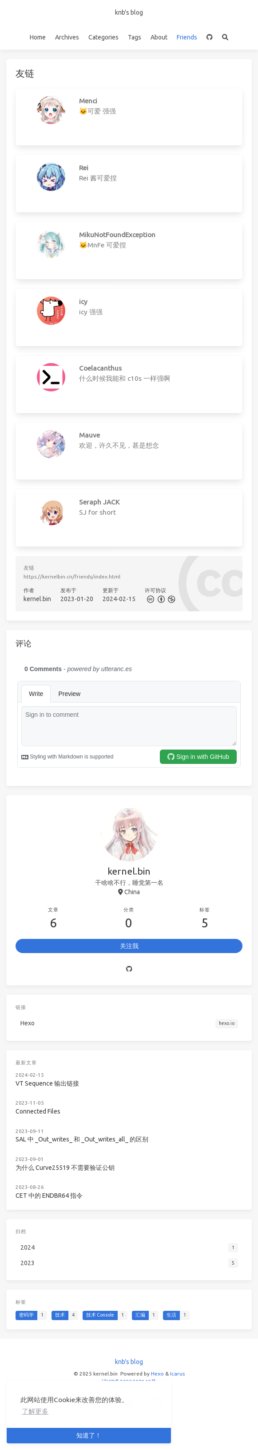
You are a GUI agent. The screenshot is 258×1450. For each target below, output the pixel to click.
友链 (29, 568)
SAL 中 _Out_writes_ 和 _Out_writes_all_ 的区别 (82, 1139)
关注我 (129, 946)
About (159, 37)
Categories (103, 37)
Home (38, 37)
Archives (67, 37)
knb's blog (129, 12)
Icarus (177, 1373)
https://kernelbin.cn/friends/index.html (72, 576)
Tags (134, 37)
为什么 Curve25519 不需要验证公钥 (65, 1167)
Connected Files (38, 1111)
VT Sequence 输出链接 (47, 1083)
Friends (187, 37)
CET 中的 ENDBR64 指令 (49, 1195)
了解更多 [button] (35, 1411)
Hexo (157, 1373)
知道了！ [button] (88, 1435)
